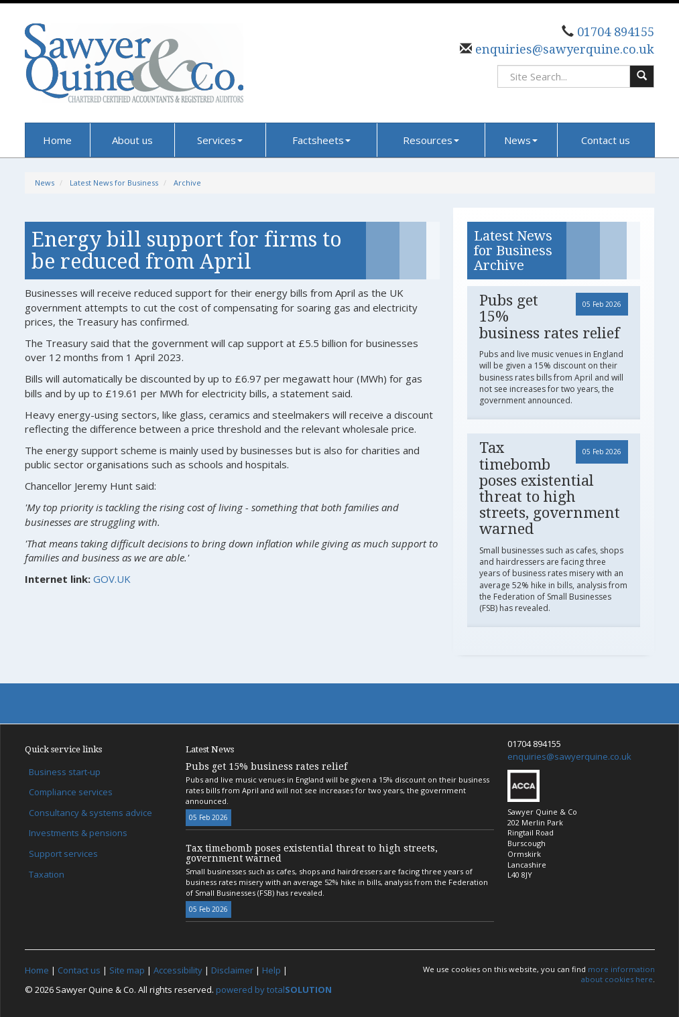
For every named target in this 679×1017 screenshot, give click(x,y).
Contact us (605, 140)
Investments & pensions (78, 833)
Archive (187, 183)
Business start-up (65, 772)
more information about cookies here (618, 974)
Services (220, 140)
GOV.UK (112, 579)
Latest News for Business (114, 183)
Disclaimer (232, 970)
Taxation (46, 874)
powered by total (274, 990)
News (521, 140)
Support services (63, 854)
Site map (127, 970)
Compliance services (71, 792)
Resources (431, 140)
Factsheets (321, 140)
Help (271, 970)
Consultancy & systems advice (90, 813)
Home (57, 140)
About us (132, 140)
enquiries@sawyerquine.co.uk (563, 49)
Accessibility (177, 970)
